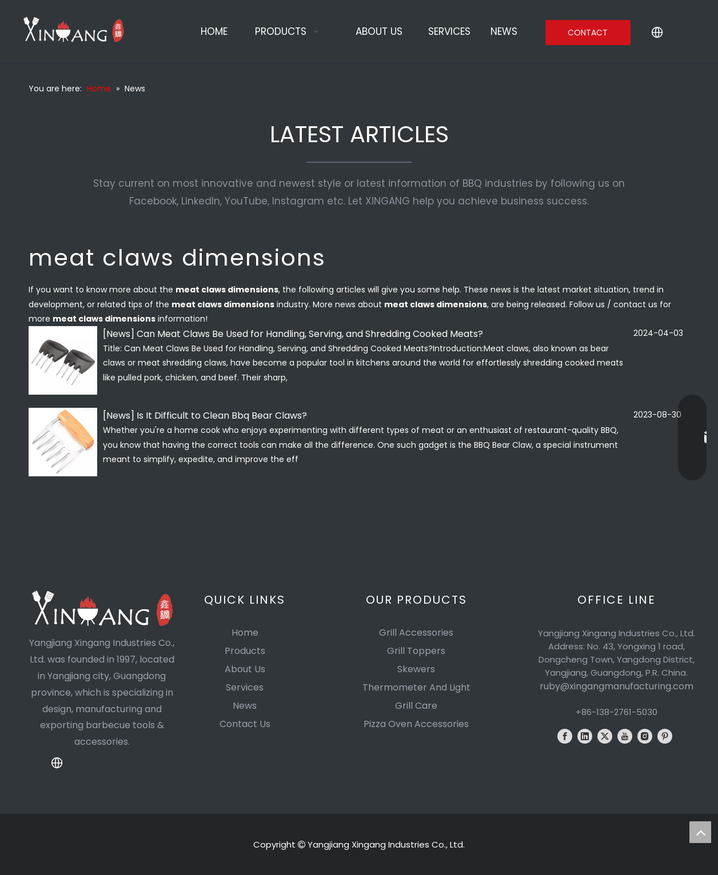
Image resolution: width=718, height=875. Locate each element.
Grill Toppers (416, 650)
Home (245, 632)
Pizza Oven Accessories (416, 723)
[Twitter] (604, 736)
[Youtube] (624, 736)
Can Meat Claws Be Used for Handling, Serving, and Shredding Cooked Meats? (310, 333)
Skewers (416, 669)
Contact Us (245, 723)
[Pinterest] (664, 736)
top (700, 832)
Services (245, 687)
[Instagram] (644, 736)
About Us (245, 669)
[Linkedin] (584, 736)
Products (245, 650)
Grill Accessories (416, 632)
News (118, 333)
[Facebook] (564, 736)
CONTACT (588, 32)
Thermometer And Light (416, 687)
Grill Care (416, 705)
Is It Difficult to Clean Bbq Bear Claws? (222, 415)
